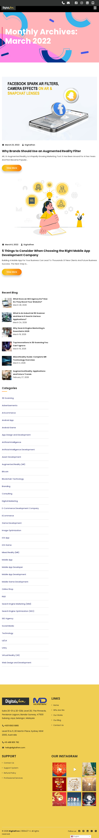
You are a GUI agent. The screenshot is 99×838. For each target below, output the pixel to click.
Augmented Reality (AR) (13, 464)
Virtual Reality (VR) (11, 655)
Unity (4, 647)
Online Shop (7, 589)
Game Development (12, 523)
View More (12, 168)
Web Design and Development (16, 662)
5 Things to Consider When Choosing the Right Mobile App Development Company (48, 253)
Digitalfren (30, 145)
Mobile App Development (14, 574)
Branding (6, 486)
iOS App (5, 537)
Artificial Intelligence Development (18, 449)
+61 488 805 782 (11, 742)
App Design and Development (16, 434)
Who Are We (58, 710)
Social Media (8, 625)
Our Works (58, 715)
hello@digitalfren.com (14, 747)
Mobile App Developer (12, 567)
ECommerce (8, 515)
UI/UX (4, 640)
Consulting (7, 493)
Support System (11, 768)
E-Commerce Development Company (20, 508)
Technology (7, 633)
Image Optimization (11, 530)
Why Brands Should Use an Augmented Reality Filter (43, 151)
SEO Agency (7, 618)
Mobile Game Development (15, 581)
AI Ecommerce (9, 412)
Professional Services (13, 778)
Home (56, 705)
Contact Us (58, 725)
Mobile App (7, 559)
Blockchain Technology (13, 479)
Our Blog (57, 720)
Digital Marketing (10, 501)
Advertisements (9, 405)
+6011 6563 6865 (11, 725)
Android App (8, 420)
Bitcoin (5, 471)
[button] (95, 8)
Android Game (9, 427)
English (75, 836)
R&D (4, 596)
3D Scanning (8, 398)
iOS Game (7, 545)
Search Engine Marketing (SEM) (16, 603)
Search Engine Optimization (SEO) (18, 611)
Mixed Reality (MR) (10, 552)
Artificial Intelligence (11, 442)
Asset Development (11, 457)
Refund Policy (10, 773)
